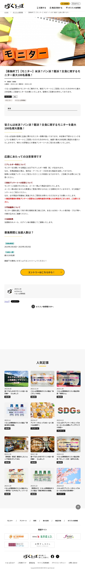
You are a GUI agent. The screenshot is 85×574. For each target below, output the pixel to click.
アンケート (23, 521)
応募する (41, 7)
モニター (10, 521)
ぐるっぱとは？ (10, 563)
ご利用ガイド (22, 563)
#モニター (9, 100)
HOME (6, 12)
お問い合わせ (73, 563)
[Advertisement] (42, 329)
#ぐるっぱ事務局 (20, 100)
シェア (7, 301)
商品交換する (56, 7)
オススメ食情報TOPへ (45, 306)
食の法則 (46, 521)
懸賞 (34, 521)
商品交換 (58, 521)
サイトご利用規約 (43, 563)
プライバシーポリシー (59, 563)
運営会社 (32, 563)
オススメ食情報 (73, 7)
